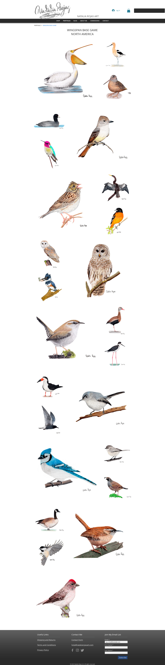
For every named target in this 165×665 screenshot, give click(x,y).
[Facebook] (72, 650)
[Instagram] (77, 650)
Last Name (108, 650)
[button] (128, 10)
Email (106, 639)
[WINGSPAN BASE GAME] (49, 25)
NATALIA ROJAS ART (88, 16)
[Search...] (149, 10)
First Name (108, 645)
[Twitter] (82, 650)
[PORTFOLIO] (37, 25)
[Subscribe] (122, 657)
